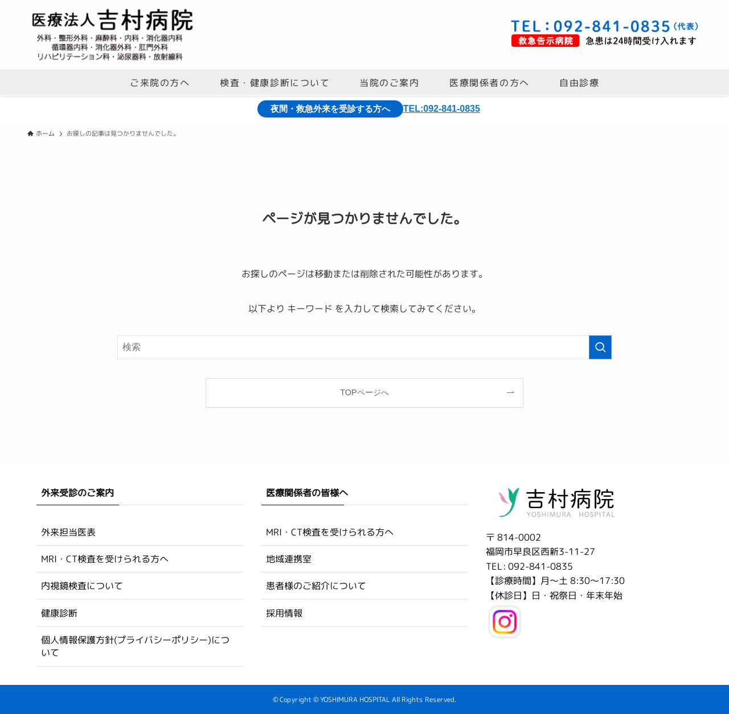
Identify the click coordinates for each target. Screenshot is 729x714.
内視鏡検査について (82, 585)
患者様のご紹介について (316, 585)
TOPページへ (364, 392)
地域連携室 (289, 559)
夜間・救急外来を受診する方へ (335, 108)
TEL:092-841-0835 (441, 108)
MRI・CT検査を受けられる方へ (105, 559)
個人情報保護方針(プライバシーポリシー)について (135, 646)
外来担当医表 (68, 531)
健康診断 (59, 613)
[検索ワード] (364, 347)
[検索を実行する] (600, 347)
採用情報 (284, 613)
